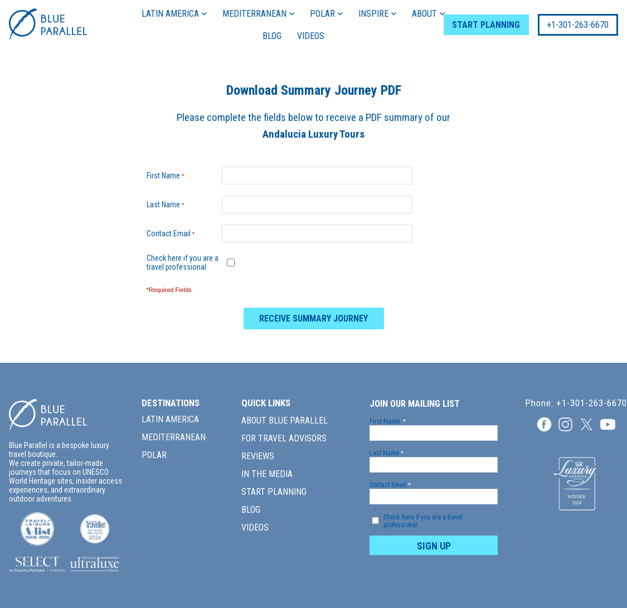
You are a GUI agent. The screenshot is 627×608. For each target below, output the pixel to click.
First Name (168, 175)
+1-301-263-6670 (571, 25)
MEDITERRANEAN (255, 13)
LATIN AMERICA (170, 13)
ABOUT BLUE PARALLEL (284, 420)
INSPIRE (374, 13)
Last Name (168, 204)
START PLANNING (479, 25)
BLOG (268, 36)
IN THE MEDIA (267, 474)
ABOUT (425, 13)
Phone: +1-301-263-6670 (576, 403)
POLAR (323, 13)
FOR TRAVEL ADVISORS (284, 438)
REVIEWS (257, 456)
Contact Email (173, 233)
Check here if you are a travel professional (182, 262)
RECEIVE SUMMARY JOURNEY (313, 318)
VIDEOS (307, 36)
